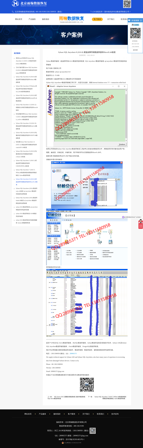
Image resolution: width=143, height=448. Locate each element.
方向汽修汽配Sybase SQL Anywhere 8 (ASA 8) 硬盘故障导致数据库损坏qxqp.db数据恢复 (26, 70)
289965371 (73, 353)
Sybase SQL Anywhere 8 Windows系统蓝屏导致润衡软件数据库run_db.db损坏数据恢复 (26, 88)
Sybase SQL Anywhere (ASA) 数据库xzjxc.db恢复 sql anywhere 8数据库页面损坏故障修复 (26, 191)
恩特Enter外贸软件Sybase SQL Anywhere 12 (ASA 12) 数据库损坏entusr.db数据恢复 (26, 60)
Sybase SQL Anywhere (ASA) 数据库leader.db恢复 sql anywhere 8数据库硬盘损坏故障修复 (26, 200)
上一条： (66, 397)
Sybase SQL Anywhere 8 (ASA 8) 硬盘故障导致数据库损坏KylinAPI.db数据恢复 (26, 98)
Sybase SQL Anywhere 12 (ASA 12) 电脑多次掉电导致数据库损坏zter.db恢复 (27, 107)
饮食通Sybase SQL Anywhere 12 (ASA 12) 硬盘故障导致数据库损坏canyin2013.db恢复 (26, 144)
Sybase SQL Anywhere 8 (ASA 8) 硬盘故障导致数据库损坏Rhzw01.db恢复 (27, 181)
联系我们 (124, 19)
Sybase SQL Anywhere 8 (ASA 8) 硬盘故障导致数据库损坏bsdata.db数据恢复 (26, 79)
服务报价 (45, 19)
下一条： (107, 397)
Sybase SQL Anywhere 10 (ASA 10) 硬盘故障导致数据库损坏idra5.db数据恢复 (26, 126)
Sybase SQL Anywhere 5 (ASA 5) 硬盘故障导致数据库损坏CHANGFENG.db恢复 (26, 163)
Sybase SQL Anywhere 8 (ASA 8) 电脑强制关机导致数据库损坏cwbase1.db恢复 (26, 153)
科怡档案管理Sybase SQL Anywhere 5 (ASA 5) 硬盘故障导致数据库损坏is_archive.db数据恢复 (26, 116)
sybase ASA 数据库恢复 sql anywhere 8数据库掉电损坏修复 (27, 208)
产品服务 (32, 19)
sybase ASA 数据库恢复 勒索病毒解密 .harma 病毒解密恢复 (26, 221)
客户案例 (97, 19)
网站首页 (18, 19)
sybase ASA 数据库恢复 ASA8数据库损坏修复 (26, 215)
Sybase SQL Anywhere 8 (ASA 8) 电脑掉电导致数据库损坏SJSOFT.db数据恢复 (27, 135)
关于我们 (110, 19)
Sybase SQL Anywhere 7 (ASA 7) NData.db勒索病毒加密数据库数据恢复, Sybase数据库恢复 (26, 172)
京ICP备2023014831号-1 (76, 439)
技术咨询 (115, 414)
